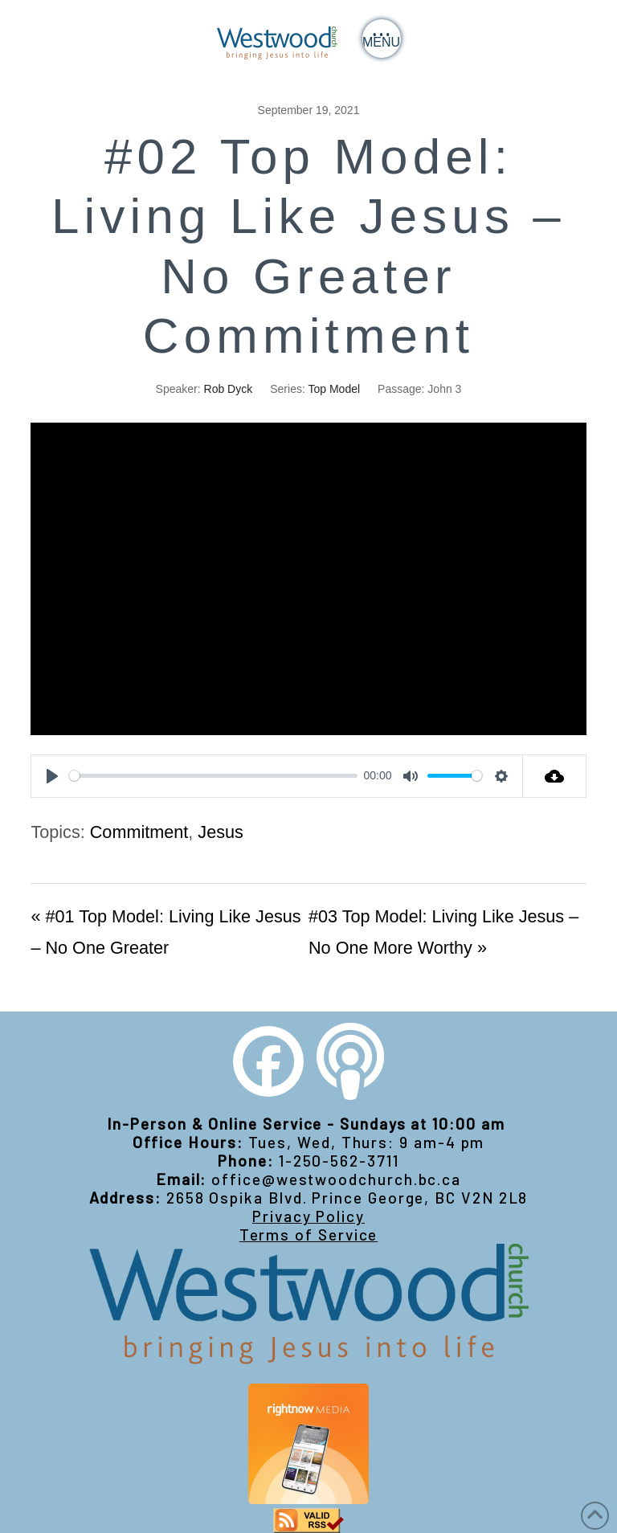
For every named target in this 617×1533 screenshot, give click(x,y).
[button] (381, 38)
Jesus (220, 832)
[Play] (52, 776)
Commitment (139, 832)
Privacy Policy (308, 1216)
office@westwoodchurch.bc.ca (336, 1179)
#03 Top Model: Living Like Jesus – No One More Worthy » (443, 932)
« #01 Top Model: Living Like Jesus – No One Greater (165, 932)
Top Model (334, 388)
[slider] (213, 775)
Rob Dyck (228, 388)
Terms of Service (308, 1234)
